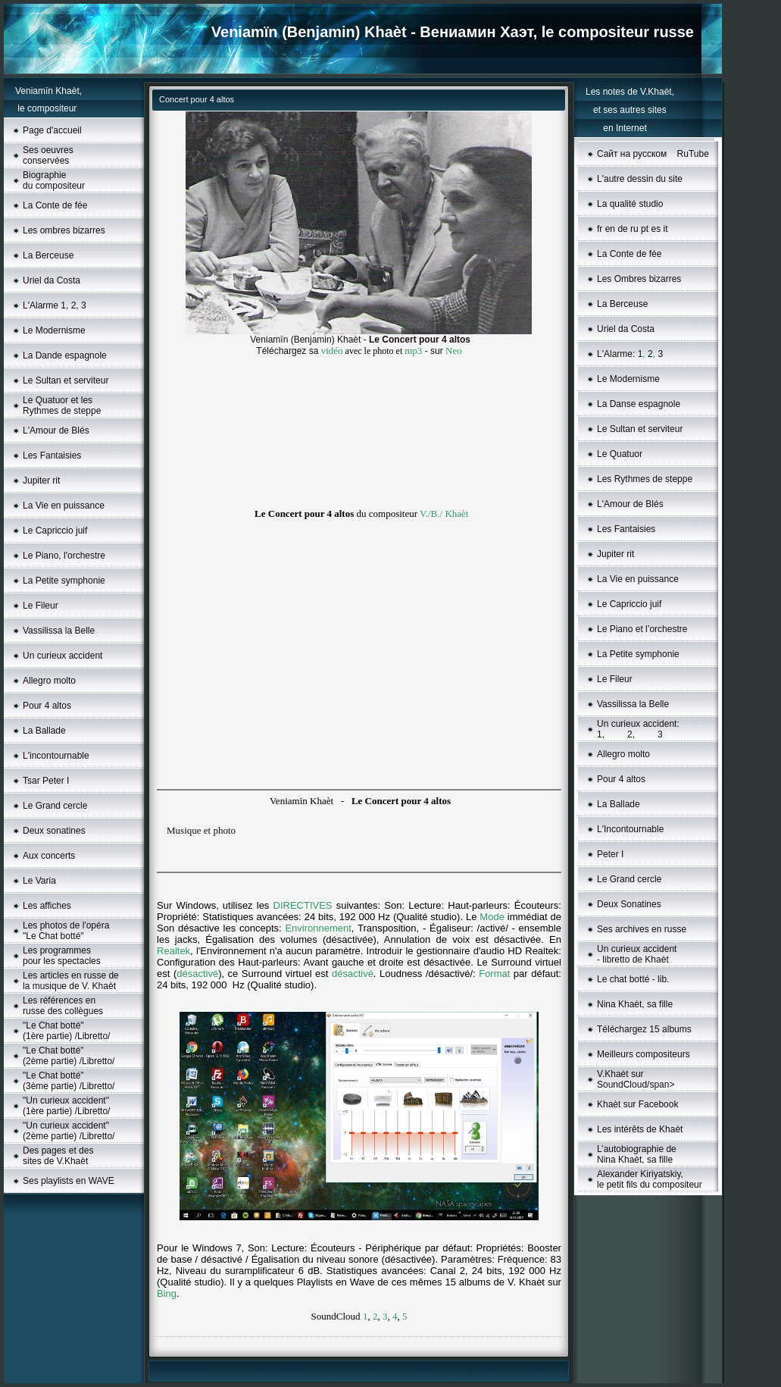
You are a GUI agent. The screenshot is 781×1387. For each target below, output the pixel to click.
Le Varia (39, 880)
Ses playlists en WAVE (68, 1181)
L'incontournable (56, 755)
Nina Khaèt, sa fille (635, 1004)
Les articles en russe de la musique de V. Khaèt (71, 980)
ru (634, 229)
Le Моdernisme (628, 379)
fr (599, 229)
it (666, 229)
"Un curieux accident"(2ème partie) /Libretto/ (68, 1130)
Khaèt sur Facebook (637, 1104)
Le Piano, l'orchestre (64, 555)
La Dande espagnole (65, 355)
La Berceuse (48, 255)
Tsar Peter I (46, 780)
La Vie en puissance (64, 505)
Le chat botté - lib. (633, 979)
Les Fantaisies (52, 455)
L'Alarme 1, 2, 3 (54, 305)
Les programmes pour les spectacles (62, 955)
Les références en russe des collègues (63, 1005)
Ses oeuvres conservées (48, 155)
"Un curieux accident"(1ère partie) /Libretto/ (66, 1105)
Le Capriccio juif (55, 530)
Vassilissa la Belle (59, 630)
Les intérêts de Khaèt (640, 1129)
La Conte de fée (55, 205)
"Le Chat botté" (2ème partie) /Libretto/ (68, 1055)
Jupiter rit (41, 480)
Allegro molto (49, 680)
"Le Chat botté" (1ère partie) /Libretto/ (66, 1030)
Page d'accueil (52, 130)
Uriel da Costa (51, 280)
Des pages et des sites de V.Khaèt (58, 1155)
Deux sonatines (54, 830)
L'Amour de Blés (56, 430)
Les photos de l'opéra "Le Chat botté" (66, 930)
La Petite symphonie (64, 580)
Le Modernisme (54, 330)
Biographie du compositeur (54, 180)
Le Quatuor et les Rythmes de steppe (62, 405)
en (610, 229)
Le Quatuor (619, 454)
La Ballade (44, 730)
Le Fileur (40, 605)
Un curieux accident (62, 655)
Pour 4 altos (47, 705)
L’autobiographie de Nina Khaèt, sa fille (636, 1154)
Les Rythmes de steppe (644, 479)
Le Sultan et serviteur (65, 380)
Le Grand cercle (55, 805)
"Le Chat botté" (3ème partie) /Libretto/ (68, 1080)
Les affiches (47, 905)
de (622, 229)
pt (644, 229)
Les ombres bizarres (64, 230)
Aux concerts (49, 855)
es (656, 229)
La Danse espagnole (638, 404)
